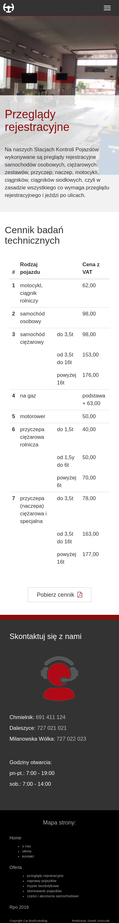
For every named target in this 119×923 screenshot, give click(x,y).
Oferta (16, 867)
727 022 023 (71, 739)
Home (15, 837)
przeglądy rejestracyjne (45, 876)
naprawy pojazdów (41, 881)
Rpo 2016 (19, 907)
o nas (26, 846)
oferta (26, 851)
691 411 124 (50, 717)
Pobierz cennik (59, 595)
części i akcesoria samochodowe (53, 896)
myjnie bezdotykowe (43, 886)
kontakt (28, 856)
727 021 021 (52, 728)
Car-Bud (8, 8)
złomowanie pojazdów (44, 891)
